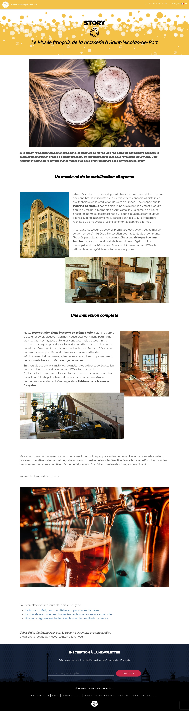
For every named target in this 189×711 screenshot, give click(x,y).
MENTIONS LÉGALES (71, 696)
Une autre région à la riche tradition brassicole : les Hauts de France (66, 618)
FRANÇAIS (177, 4)
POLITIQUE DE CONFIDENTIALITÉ (142, 696)
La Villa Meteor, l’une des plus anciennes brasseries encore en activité (68, 614)
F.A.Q (121, 696)
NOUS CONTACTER (40, 696)
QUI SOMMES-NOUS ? (105, 696)
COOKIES (88, 696)
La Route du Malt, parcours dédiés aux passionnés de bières (62, 610)
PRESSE (55, 696)
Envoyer (128, 673)
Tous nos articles (157, 4)
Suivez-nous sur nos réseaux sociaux (94, 688)
